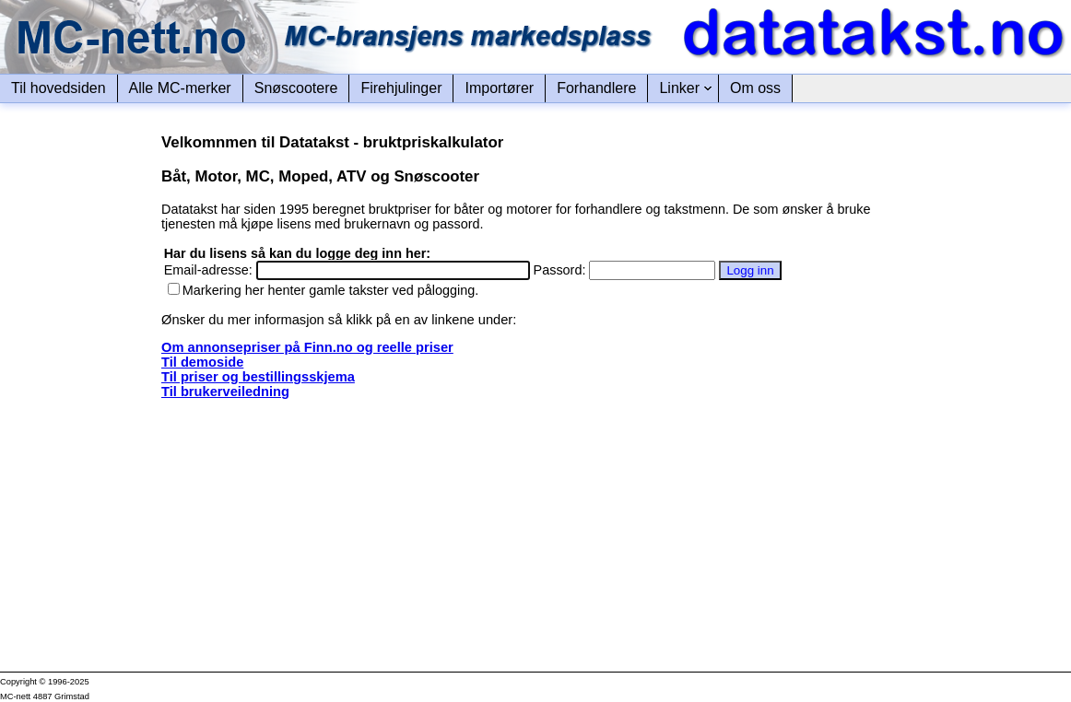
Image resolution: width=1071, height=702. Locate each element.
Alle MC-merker (180, 88)
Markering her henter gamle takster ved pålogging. (323, 290)
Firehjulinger (400, 88)
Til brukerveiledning (225, 391)
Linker (679, 88)
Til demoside (202, 362)
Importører (499, 88)
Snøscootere (296, 88)
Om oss (755, 88)
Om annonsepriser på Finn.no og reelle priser (307, 347)
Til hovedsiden (58, 88)
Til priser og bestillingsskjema (258, 376)
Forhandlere (596, 88)
